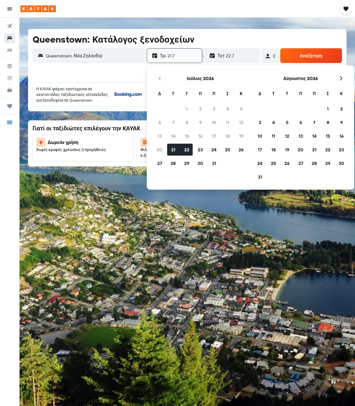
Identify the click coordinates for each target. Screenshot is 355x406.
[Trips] (9, 106)
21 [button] (173, 149)
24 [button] (213, 149)
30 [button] (200, 163)
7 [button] (173, 122)
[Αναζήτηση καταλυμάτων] (9, 38)
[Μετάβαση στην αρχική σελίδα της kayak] (38, 8)
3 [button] (214, 109)
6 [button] (159, 122)
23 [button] (200, 149)
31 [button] (214, 163)
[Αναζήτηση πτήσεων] (9, 26)
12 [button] (241, 122)
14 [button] (173, 136)
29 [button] (186, 163)
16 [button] (200, 136)
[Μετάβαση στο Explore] (9, 66)
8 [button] (187, 122)
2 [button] (200, 109)
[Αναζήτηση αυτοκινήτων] (9, 50)
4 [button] (227, 109)
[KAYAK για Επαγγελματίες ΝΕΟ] (9, 90)
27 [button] (159, 163)
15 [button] (187, 136)
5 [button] (241, 109)
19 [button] (241, 136)
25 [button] (227, 149)
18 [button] (228, 136)
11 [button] (227, 122)
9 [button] (200, 122)
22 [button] (186, 149)
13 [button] (160, 136)
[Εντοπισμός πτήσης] (9, 78)
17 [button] (214, 136)
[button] (9, 9)
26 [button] (241, 149)
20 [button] (159, 149)
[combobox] (94, 56)
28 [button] (173, 163)
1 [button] (187, 109)
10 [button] (214, 122)
